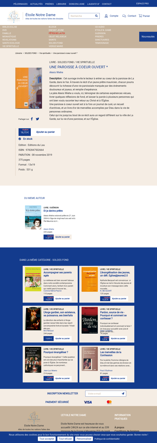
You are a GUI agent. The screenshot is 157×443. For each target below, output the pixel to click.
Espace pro (142, 3)
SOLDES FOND (56, 43)
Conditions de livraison (127, 431)
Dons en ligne (76, 4)
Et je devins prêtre (53, 210)
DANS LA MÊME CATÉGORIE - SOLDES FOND (44, 259)
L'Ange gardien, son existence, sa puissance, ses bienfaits (59, 314)
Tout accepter (46, 438)
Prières (49, 4)
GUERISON (100, 33)
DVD (4, 30)
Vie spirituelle (44, 53)
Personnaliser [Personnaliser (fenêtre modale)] (84, 438)
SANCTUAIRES (102, 40)
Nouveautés (148, 36)
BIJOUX (52, 27)
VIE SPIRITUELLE (10, 46)
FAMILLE (6, 33)
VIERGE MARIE (56, 46)
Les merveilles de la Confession (110, 354)
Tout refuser (65, 438)
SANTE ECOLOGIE (11, 43)
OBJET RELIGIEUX (57, 36)
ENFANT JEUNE (56, 30)
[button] (17, 88)
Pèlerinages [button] (20, 4)
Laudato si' (93, 4)
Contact (106, 4)
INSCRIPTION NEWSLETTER (62, 393)
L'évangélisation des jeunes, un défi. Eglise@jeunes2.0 (115, 274)
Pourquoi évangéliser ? (56, 352)
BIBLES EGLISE (9, 27)
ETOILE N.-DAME (103, 30)
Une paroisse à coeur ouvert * (65, 53)
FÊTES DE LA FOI (57, 33)
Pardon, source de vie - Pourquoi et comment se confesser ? (113, 315)
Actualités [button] (36, 4)
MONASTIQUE (9, 36)
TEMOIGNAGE (102, 43)
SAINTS (52, 40)
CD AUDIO (100, 27)
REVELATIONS (9, 40)
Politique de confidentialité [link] (106, 439)
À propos (119, 427)
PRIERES (99, 36)
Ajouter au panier (45, 132)
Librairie (61, 4)
